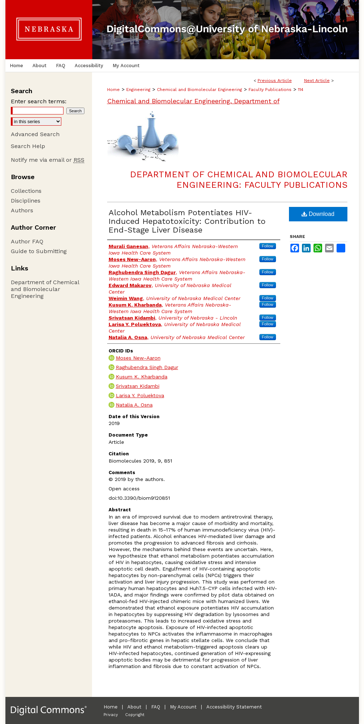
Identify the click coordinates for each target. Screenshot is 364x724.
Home (113, 89)
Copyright (134, 714)
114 (300, 89)
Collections (26, 190)
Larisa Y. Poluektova (140, 395)
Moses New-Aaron (138, 358)
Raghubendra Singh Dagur (147, 367)
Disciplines (25, 200)
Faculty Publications (270, 89)
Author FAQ (27, 241)
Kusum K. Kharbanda (141, 377)
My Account (183, 707)
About (134, 707)
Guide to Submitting (39, 251)
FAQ (155, 707)
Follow (267, 246)
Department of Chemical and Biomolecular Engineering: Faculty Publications (238, 179)
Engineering (138, 89)
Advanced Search (35, 134)
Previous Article (275, 80)
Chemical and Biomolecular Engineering (199, 89)
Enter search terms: (38, 101)
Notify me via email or (47, 159)
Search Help (28, 146)
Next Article (317, 80)
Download (318, 214)
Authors (22, 210)
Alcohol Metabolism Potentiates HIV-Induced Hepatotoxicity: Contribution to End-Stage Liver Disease (187, 221)
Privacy (111, 714)
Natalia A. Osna (134, 405)
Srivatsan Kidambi (137, 386)
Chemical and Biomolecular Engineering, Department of (193, 101)
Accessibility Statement (234, 707)
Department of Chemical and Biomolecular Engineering (45, 289)
